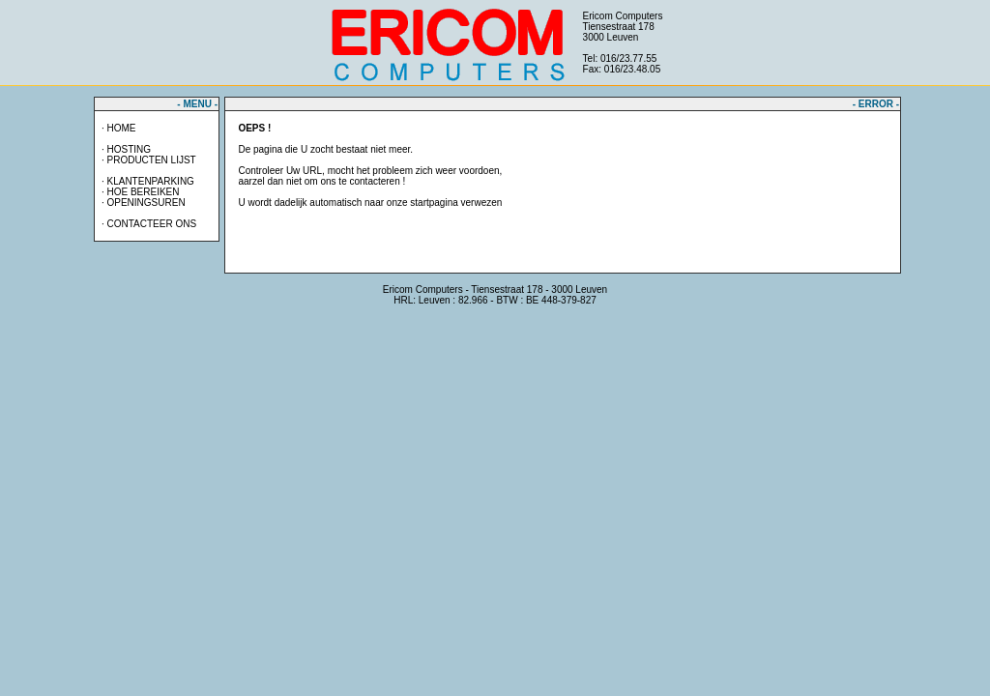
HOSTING (128, 149)
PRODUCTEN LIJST (150, 160)
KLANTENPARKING (149, 181)
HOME (120, 128)
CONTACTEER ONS (151, 223)
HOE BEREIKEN (142, 192)
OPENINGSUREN (145, 202)
